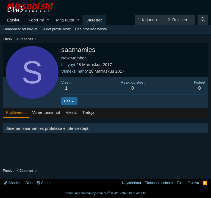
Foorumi (36, 20)
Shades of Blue (18, 183)
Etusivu (13, 20)
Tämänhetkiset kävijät (20, 29)
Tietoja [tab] (88, 112)
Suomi (44, 183)
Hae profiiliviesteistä (91, 29)
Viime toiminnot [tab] (46, 112)
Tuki (180, 183)
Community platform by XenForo (105, 193)
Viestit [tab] (71, 112)
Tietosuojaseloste (159, 183)
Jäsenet (94, 20)
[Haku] (203, 20)
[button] (48, 20)
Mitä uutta (65, 20)
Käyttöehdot (131, 183)
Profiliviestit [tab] (16, 112)
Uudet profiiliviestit (56, 29)
